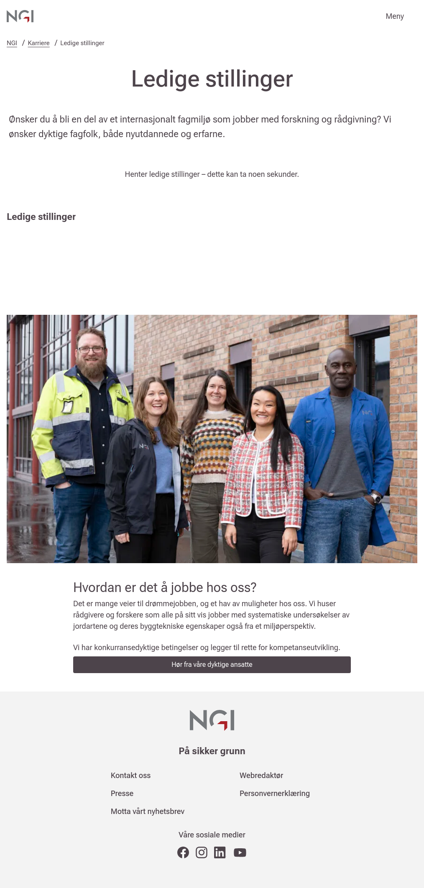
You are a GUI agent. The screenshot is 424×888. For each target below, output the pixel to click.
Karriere (39, 43)
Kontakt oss (131, 775)
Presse (122, 793)
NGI (12, 43)
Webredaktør (261, 775)
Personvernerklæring (275, 793)
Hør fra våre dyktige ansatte (212, 665)
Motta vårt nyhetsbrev (147, 811)
